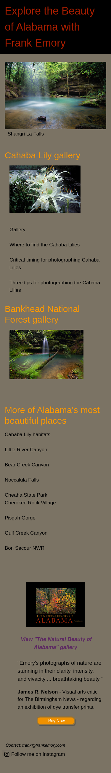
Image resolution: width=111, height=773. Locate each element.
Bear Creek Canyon (27, 465)
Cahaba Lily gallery (44, 155)
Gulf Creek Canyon (26, 533)
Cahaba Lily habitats (27, 434)
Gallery (17, 229)
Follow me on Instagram (33, 754)
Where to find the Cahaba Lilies (44, 245)
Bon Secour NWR (24, 548)
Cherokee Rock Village (30, 503)
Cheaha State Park (26, 495)
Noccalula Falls (22, 480)
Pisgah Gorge (20, 518)
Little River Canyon (26, 449)
